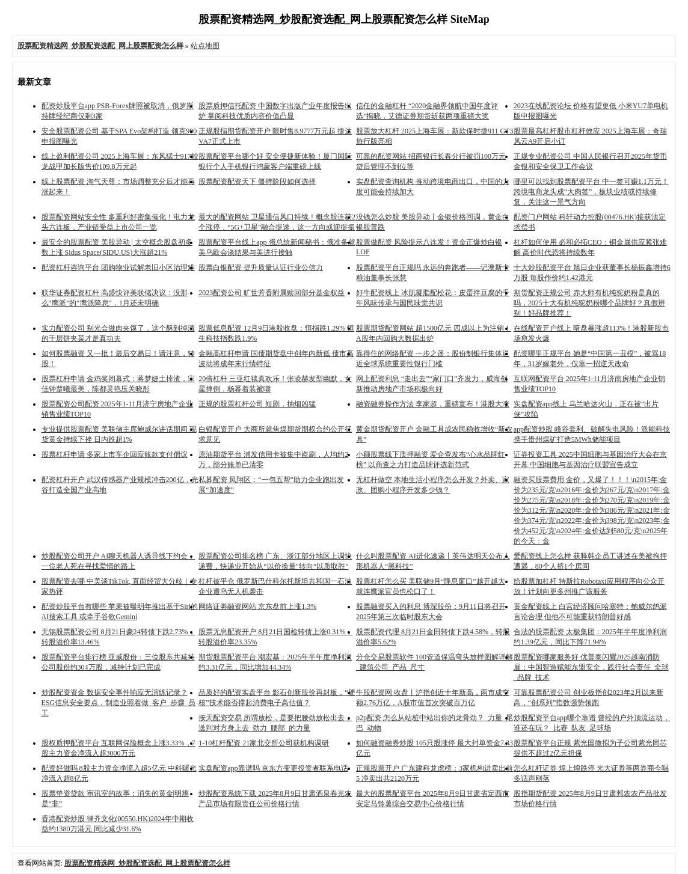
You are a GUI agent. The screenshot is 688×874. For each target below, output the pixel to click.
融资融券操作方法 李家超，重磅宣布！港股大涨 (432, 404)
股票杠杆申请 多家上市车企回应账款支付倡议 (114, 454)
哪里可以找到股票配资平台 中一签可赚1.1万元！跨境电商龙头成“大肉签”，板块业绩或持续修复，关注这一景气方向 (591, 191)
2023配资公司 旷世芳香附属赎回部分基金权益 (271, 293)
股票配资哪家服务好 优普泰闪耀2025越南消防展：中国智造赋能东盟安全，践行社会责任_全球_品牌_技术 (591, 667)
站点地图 (205, 45)
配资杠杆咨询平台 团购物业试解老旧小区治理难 (118, 267)
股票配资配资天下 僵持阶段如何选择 (257, 181)
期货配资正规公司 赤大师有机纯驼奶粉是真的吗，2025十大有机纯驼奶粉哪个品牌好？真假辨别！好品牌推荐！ (589, 303)
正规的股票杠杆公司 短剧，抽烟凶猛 (257, 404)
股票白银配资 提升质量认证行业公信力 (260, 267)
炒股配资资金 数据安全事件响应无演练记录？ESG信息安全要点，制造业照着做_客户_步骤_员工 (118, 702)
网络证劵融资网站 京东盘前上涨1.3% (257, 606)
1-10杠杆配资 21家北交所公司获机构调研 (263, 743)
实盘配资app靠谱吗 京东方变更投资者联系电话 (273, 768)
